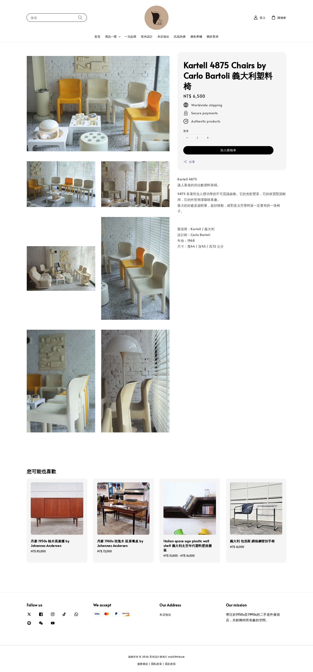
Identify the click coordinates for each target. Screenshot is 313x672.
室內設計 (147, 36)
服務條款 (142, 664)
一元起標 (130, 36)
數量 (186, 131)
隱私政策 (156, 664)
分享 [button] (189, 162)
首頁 (97, 36)
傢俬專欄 (196, 36)
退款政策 (170, 664)
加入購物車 (228, 150)
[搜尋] (80, 17)
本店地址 (163, 36)
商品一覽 (111, 36)
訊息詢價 (179, 36)
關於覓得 (212, 36)
